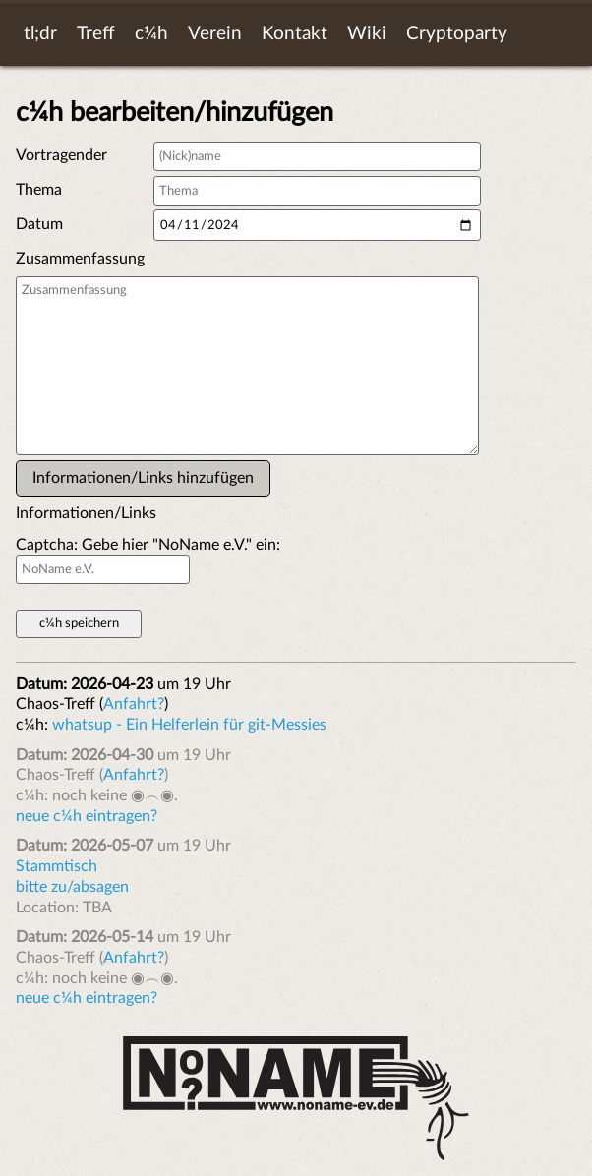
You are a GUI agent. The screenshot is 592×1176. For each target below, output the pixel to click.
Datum (39, 224)
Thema (39, 190)
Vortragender (61, 155)
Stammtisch (56, 866)
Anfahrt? (133, 704)
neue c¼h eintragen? (86, 816)
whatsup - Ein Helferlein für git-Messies (189, 725)
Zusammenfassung (80, 258)
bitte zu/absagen (72, 887)
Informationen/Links (82, 513)
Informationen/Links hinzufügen (143, 478)
